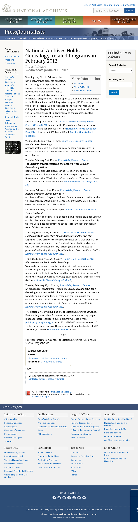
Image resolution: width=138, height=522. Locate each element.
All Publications (45, 434)
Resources (77, 447)
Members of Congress (14, 430)
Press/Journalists (20, 38)
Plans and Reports (112, 432)
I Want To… (11, 447)
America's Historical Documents (10, 88)
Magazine (9, 100)
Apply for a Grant (12, 467)
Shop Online (112, 447)
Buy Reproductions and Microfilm (115, 460)
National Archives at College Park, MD (44, 253)
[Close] (134, 493)
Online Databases (10, 121)
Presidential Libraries (81, 434)
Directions (79, 83)
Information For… (15, 414)
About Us (109, 414)
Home (7, 38)
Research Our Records (13, 21)
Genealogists (10, 426)
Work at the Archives (47, 460)
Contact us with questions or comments (46, 378)
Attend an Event (45, 452)
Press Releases (38, 38)
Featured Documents (10, 106)
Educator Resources (68, 21)
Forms (74, 474)
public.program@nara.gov (39, 322)
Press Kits (9, 59)
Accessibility (43, 509)
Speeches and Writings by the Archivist (12, 129)
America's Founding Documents (124, 21)
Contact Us (129, 4)
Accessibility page (40, 396)
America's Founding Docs (82, 456)
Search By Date (117, 65)
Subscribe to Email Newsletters (52, 426)
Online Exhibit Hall (11, 112)
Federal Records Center (82, 422)
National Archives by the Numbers (115, 424)
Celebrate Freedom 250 (49, 467)
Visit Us (96, 20)
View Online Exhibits (13, 463)
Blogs (40, 430)
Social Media (77, 463)
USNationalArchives (51, 361)
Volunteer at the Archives (49, 463)
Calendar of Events (10, 136)
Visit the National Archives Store (116, 453)
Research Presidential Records (18, 471)
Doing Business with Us (115, 429)
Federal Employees (13, 422)
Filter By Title (116, 79)
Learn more (110, 516)
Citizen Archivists (93, 4)
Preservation (10, 434)
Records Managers (13, 437)
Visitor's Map (80, 87)
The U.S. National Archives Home (34, 8)
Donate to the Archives (48, 456)
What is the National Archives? (118, 419)
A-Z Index (75, 452)
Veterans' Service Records (41, 21)
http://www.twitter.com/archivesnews (48, 358)
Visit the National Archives (12, 95)
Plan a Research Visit (13, 456)
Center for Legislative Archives (85, 419)
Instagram (64, 498)
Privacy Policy (56, 509)
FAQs (73, 471)
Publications (45, 414)
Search (129, 10)
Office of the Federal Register (85, 426)
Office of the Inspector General (85, 430)
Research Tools (12, 117)
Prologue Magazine (47, 422)
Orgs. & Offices (80, 414)
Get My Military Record (14, 452)
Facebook (54, 498)
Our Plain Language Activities (117, 440)
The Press (9, 441)
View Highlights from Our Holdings (15, 476)
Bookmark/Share (112, 4)
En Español (76, 467)
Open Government (113, 436)
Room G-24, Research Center (76, 140)
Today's (49, 419)
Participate (44, 447)
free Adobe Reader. (61, 391)
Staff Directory (78, 437)
